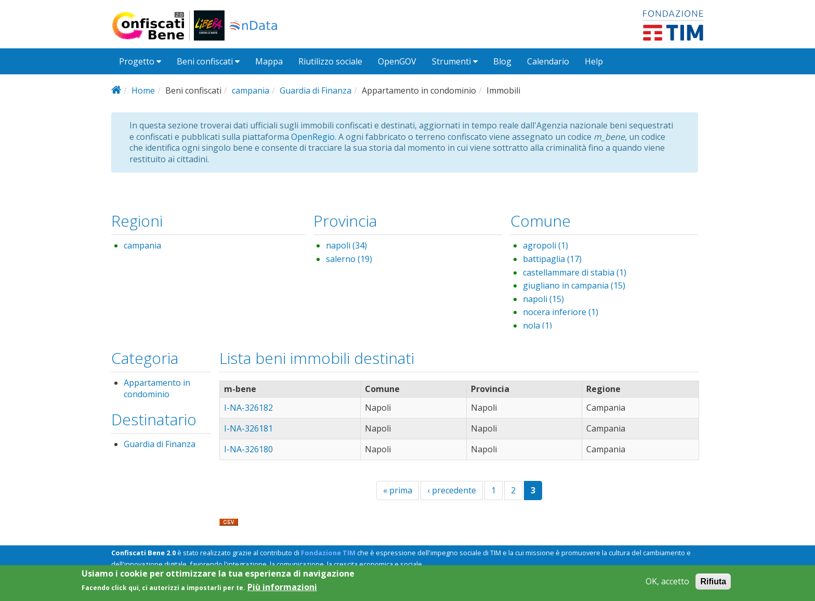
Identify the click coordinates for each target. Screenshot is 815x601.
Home (143, 90)
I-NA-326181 (248, 428)
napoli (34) (346, 245)
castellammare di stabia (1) (574, 272)
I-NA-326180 (248, 449)
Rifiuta (713, 584)
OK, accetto (667, 584)
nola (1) (537, 325)
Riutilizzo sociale (330, 61)
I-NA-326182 (248, 407)
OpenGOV (397, 61)
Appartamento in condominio (157, 388)
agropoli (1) (545, 245)
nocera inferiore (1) (560, 312)
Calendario (548, 61)
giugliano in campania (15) (574, 285)
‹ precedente (451, 490)
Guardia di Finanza (315, 90)
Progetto (140, 61)
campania (250, 90)
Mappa (269, 61)
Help (594, 61)
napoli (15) (543, 299)
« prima (397, 490)
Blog (502, 61)
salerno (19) (349, 259)
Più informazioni (282, 590)
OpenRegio (313, 136)
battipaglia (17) (552, 259)
